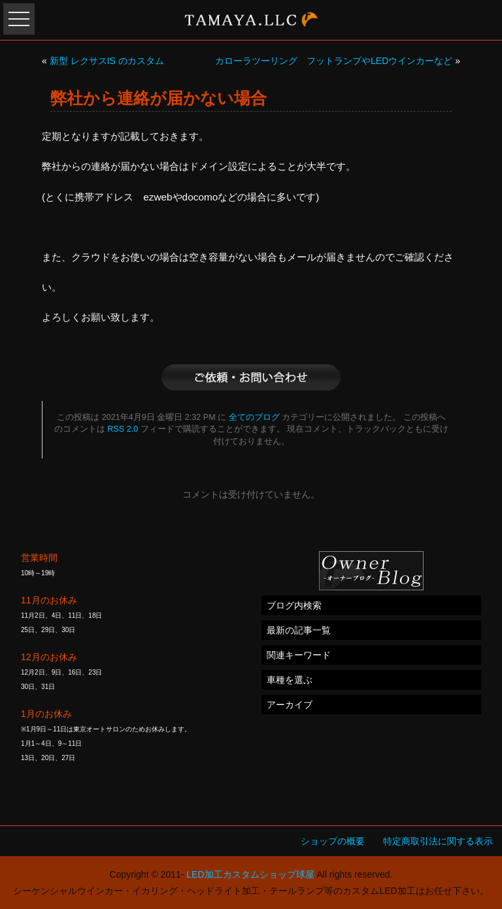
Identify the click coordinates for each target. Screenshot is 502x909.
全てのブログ (254, 417)
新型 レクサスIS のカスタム (107, 61)
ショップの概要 (333, 841)
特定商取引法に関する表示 (438, 841)
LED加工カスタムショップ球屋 (250, 874)
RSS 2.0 (122, 429)
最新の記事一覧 (299, 630)
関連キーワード (299, 655)
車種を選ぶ (289, 680)
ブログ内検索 (294, 605)
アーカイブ (289, 704)
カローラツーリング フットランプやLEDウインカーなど (333, 61)
